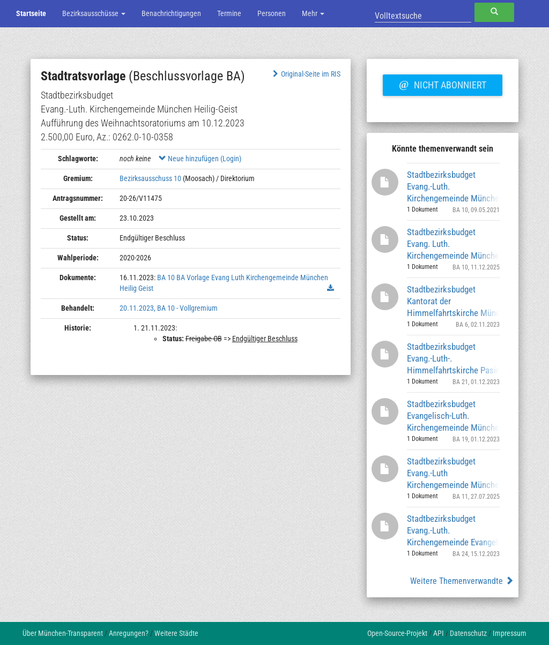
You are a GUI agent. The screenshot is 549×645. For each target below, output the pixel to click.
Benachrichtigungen (171, 13)
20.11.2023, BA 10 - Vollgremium (169, 308)
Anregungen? (129, 633)
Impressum (509, 633)
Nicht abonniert (442, 84)
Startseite (31, 13)
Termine (229, 13)
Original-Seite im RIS (305, 74)
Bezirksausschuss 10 (150, 178)
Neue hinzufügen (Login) (200, 158)
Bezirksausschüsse (93, 13)
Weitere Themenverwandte (462, 581)
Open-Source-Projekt (397, 633)
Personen (271, 13)
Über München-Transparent (63, 633)
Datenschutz (468, 633)
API (438, 633)
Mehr (313, 13)
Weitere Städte (176, 633)
